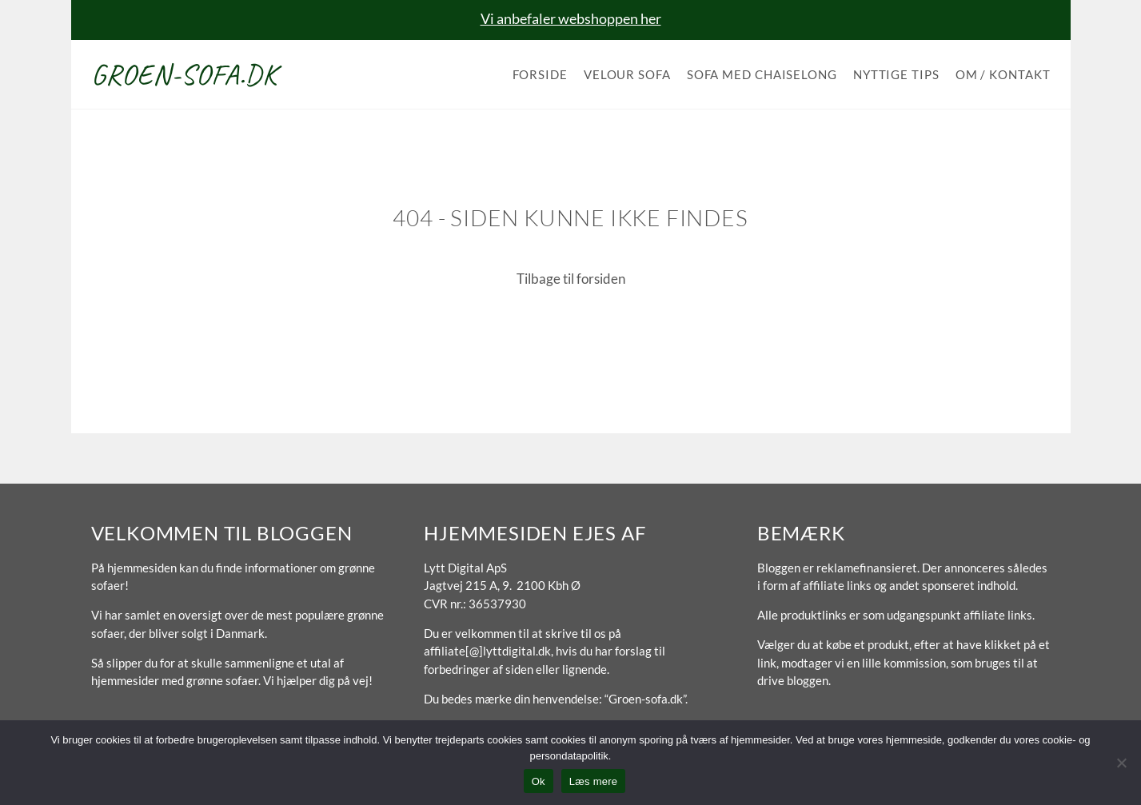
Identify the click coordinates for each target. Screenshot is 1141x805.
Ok (538, 781)
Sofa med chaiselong (762, 74)
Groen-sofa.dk (184, 74)
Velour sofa (627, 74)
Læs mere (593, 781)
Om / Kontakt (1003, 74)
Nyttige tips (896, 74)
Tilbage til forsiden (571, 278)
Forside (540, 74)
